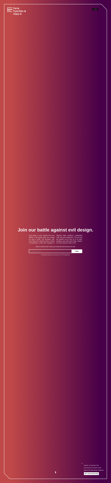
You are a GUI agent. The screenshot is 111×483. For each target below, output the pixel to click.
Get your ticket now (91, 473)
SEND (77, 251)
